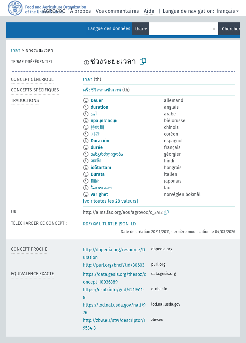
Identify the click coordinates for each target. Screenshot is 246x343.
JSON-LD (127, 224)
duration (99, 107)
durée (97, 147)
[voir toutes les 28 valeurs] (110, 201)
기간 (95, 134)
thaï (139, 29)
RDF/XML (92, 224)
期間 (95, 181)
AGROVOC (54, 11)
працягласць (104, 120)
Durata (98, 174)
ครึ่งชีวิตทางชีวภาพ (102, 90)
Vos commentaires (117, 11)
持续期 (97, 127)
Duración (100, 141)
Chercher (231, 29)
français (226, 11)
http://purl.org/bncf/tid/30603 (113, 265)
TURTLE (109, 224)
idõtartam (101, 167)
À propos (80, 11)
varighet (99, 194)
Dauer (97, 100)
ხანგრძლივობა (107, 154)
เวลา (15, 50)
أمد (94, 114)
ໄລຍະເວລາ (101, 188)
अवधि (96, 161)
